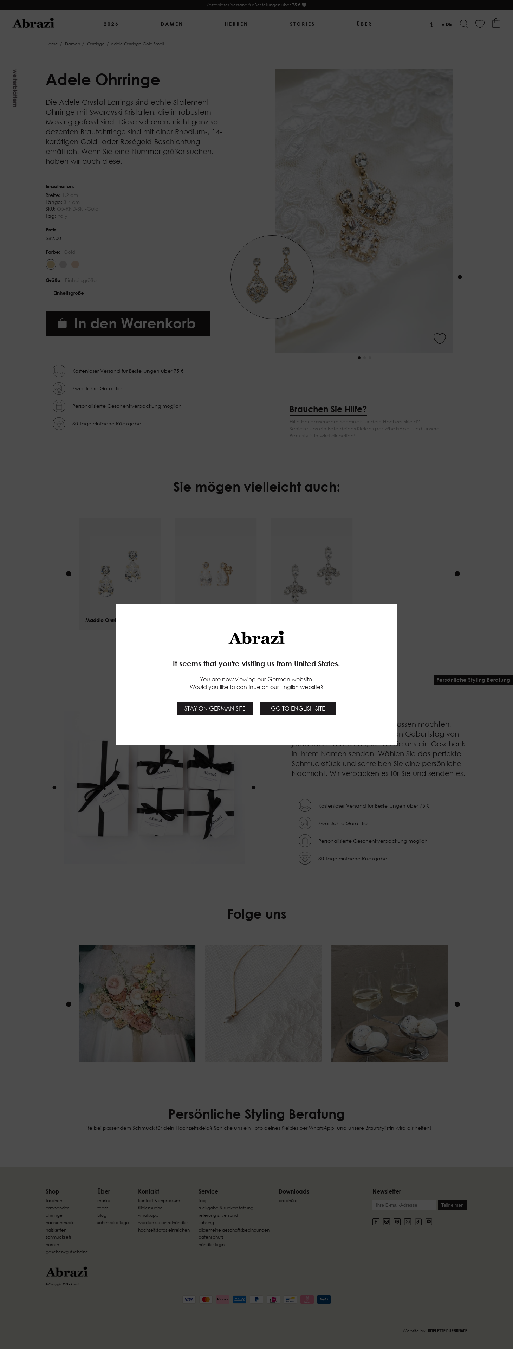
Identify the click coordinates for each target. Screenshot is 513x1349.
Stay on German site (215, 708)
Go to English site (298, 708)
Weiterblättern (15, 88)
